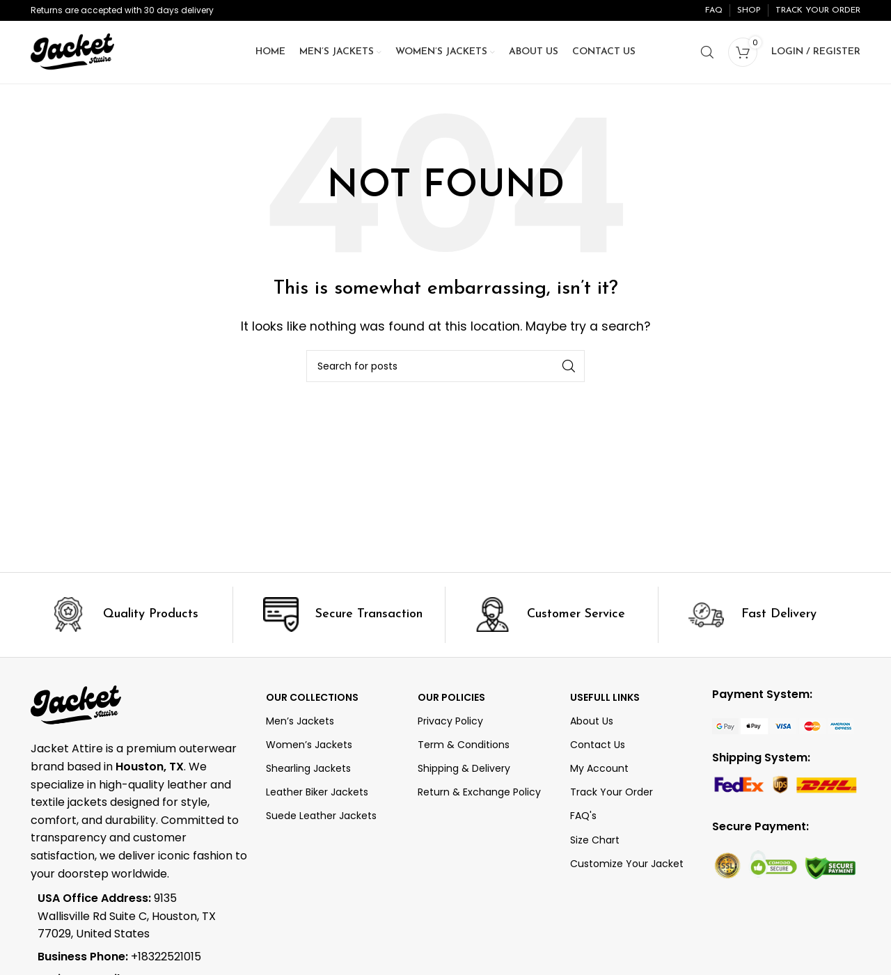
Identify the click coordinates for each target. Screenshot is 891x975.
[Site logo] (72, 51)
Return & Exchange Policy (479, 792)
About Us (591, 721)
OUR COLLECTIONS (312, 697)
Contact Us (597, 745)
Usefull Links (605, 697)
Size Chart (595, 840)
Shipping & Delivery (464, 768)
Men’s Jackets (300, 721)
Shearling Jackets (308, 768)
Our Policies (451, 697)
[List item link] (129, 957)
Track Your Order (611, 792)
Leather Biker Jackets (317, 792)
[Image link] (783, 726)
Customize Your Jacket (627, 864)
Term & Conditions (464, 745)
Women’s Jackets (309, 745)
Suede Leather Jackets (321, 816)
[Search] (707, 52)
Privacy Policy (450, 721)
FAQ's (583, 816)
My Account (599, 768)
